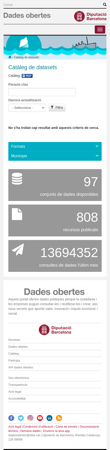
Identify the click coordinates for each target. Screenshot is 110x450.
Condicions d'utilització (38, 426)
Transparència (17, 384)
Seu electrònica (18, 378)
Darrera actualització (24, 100)
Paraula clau (18, 84)
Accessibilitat (17, 398)
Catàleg (13, 353)
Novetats (14, 340)
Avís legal (14, 391)
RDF (27, 76)
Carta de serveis (66, 426)
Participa (14, 360)
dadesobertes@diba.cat (24, 435)
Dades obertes (18, 346)
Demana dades (30, 431)
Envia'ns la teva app (56, 431)
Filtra (56, 107)
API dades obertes (20, 367)
